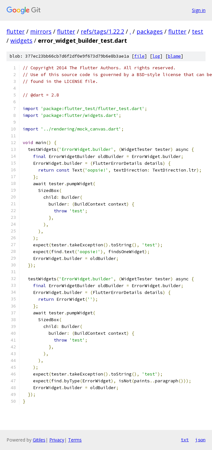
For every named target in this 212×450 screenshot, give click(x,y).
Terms (75, 440)
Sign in (199, 10)
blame (174, 56)
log (156, 56)
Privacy (56, 440)
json (200, 440)
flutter (15, 31)
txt (185, 440)
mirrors (41, 31)
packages (149, 31)
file (139, 56)
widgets (21, 40)
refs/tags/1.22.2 (102, 31)
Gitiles (39, 440)
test (197, 31)
